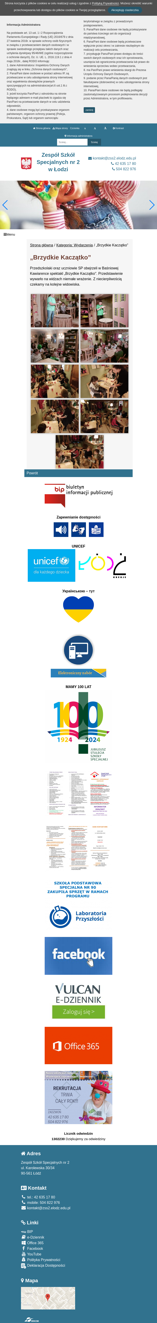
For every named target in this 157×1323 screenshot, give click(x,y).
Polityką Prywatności (105, 3)
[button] (152, 205)
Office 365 (32, 1243)
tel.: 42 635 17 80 (38, 1197)
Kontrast (118, 128)
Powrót (32, 473)
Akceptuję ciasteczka (125, 10)
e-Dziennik (32, 1237)
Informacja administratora (78, 136)
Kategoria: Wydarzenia (74, 245)
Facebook (32, 1248)
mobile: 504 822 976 (40, 1203)
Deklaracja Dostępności (43, 1265)
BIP (27, 1232)
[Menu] (78, 234)
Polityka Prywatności (40, 1259)
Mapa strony (60, 128)
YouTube (31, 1254)
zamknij (89, 110)
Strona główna (41, 128)
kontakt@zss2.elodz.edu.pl (112, 158)
